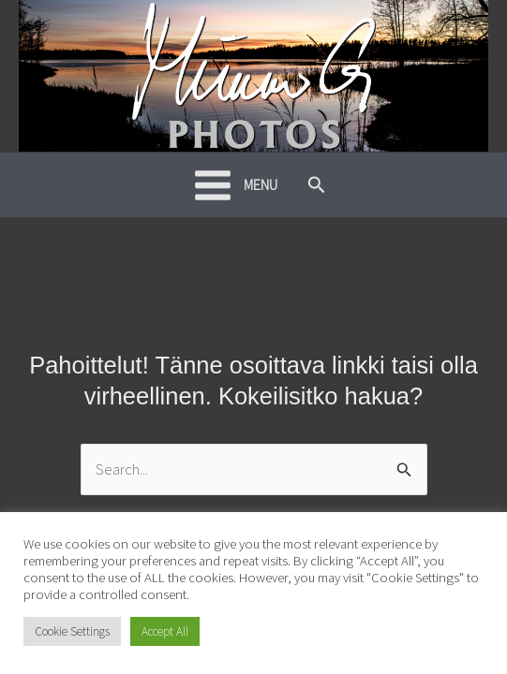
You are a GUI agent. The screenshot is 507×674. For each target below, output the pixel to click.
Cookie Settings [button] (72, 631)
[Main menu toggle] (235, 185)
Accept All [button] (165, 631)
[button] (316, 185)
